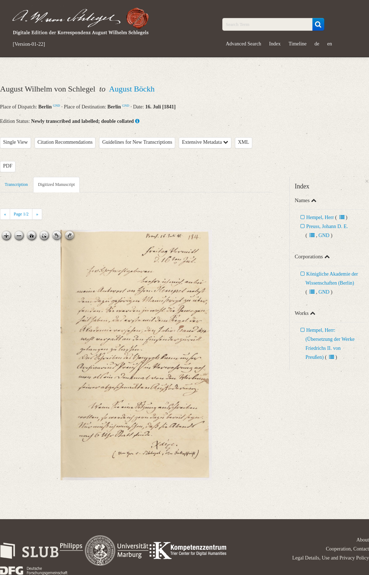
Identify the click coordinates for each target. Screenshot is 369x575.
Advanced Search (243, 43)
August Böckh (132, 88)
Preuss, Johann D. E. (327, 226)
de (317, 43)
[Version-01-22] (29, 44)
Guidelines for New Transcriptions (137, 142)
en (329, 43)
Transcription (16, 184)
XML (243, 142)
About (362, 540)
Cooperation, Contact (347, 549)
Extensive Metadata (205, 142)
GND (56, 105)
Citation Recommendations (65, 142)
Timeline (298, 43)
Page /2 (21, 214)
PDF (8, 166)
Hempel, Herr (320, 217)
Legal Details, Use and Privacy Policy (330, 558)
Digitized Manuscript (56, 184)
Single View (15, 142)
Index (275, 43)
